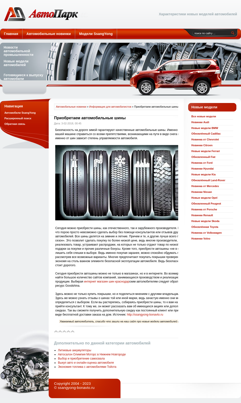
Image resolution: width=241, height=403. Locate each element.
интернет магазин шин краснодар (106, 281)
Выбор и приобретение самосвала (81, 358)
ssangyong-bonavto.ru (76, 388)
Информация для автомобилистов (110, 106)
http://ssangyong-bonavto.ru (145, 314)
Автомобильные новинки (46, 14)
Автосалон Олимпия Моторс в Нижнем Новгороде (92, 354)
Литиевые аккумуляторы (74, 350)
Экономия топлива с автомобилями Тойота (87, 367)
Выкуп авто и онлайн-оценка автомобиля (86, 362)
